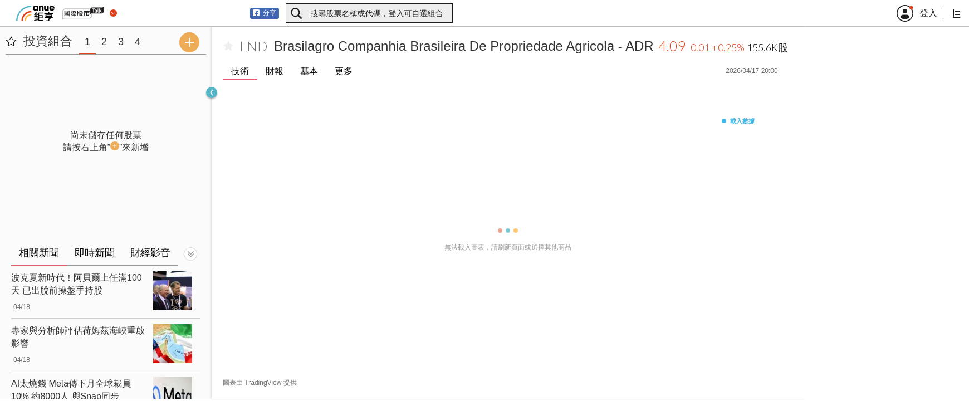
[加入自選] (228, 46)
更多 (344, 71)
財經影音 (150, 252)
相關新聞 (39, 252)
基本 (309, 71)
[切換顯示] (190, 254)
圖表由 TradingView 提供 (260, 383)
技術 (240, 71)
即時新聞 (95, 252)
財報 (274, 71)
